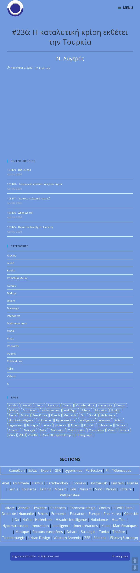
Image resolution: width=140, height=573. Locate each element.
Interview (104, 420)
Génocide (131, 513)
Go (82, 415)
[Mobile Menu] (125, 7)
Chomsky (79, 483)
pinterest (61, 425)
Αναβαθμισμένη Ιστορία (58, 435)
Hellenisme (108, 415)
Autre (40, 405)
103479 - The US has (19, 170)
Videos (11, 376)
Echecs (86, 410)
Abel (5, 483)
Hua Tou (118, 519)
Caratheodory (85, 405)
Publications (14, 361)
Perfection (94, 470)
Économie (58, 513)
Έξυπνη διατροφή (124, 537)
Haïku (27, 519)
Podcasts (44, 68)
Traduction (57, 430)
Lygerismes (73, 470)
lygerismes (16, 425)
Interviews (13, 316)
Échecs (42, 513)
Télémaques (121, 470)
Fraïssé (132, 483)
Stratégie (88, 531)
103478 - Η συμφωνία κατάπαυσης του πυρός (34, 184)
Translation (96, 430)
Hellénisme (43, 519)
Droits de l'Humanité (18, 513)
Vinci (12, 435)
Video (111, 430)
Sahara (120, 425)
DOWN (135, 568)
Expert (46, 470)
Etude (12, 415)
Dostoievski (30, 410)
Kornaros (29, 489)
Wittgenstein (70, 495)
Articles (11, 255)
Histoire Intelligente (21, 420)
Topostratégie (13, 537)
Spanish (14, 430)
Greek (93, 415)
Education (101, 410)
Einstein (117, 483)
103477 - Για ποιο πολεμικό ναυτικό (28, 198)
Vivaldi (111, 489)
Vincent (124, 430)
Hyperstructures (15, 525)
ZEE (21, 435)
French (55, 415)
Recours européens (47, 531)
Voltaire (125, 489)
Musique (32, 425)
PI (106, 470)
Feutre (25, 415)
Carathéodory (57, 483)
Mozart (60, 489)
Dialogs (11, 293)
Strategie (29, 430)
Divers (11, 301)
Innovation (40, 525)
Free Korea (40, 415)
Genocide (70, 415)
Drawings (13, 308)
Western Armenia (67, 537)
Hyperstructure (65, 420)
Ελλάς (32, 470)
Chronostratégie (82, 508)
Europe (94, 513)
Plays (10, 338)
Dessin (120, 405)
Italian (118, 420)
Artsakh (27, 405)
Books (11, 270)
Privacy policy (120, 556)
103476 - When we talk (20, 213)
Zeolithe (33, 435)
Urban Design (39, 537)
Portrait (89, 425)
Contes (11, 285)
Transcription (76, 430)
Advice (10, 508)
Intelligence (87, 420)
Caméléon (17, 470)
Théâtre (118, 531)
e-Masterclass (51, 410)
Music (10, 331)
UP (135, 560)
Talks (10, 368)
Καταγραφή (85, 435)
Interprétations (86, 525)
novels (47, 425)
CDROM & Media (17, 278)
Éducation (77, 513)
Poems (11, 354)
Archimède (20, 483)
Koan (105, 525)
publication (105, 425)
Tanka (104, 531)
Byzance (53, 405)
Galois (13, 489)
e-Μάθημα (70, 410)
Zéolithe (100, 537)
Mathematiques (17, 323)
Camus (67, 405)
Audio (10, 263)
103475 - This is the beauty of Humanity (30, 227)
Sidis (73, 489)
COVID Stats (122, 508)
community (105, 405)
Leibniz (45, 489)
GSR (58, 470)
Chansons (58, 508)
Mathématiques (125, 525)
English (116, 410)
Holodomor (45, 420)
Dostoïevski (98, 483)
